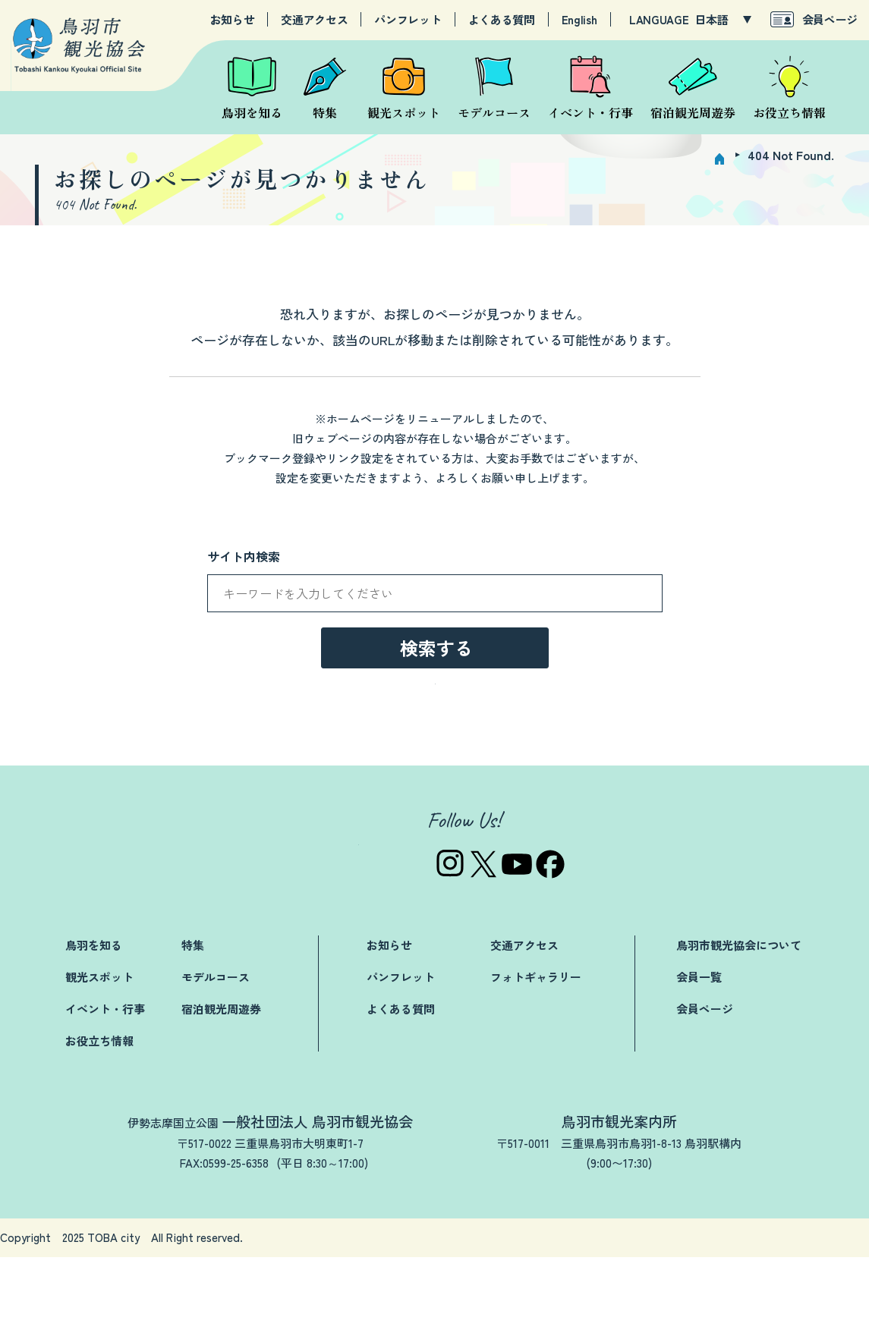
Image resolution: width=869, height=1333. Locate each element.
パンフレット (407, 19)
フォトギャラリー (535, 1053)
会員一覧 (699, 1053)
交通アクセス (314, 19)
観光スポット (99, 1053)
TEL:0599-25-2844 (585, 1239)
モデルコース (215, 1053)
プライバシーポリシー (702, 1313)
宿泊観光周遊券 (221, 1084)
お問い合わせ (498, 1313)
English (579, 19)
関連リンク (588, 1313)
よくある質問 (501, 19)
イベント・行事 (105, 1084)
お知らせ (232, 19)
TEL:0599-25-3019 (172, 1239)
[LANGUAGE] (722, 19)
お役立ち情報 (99, 1116)
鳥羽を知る (93, 1021)
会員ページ (830, 19)
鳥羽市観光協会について (738, 1021)
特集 (192, 1021)
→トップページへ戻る (435, 755)
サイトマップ (821, 1313)
